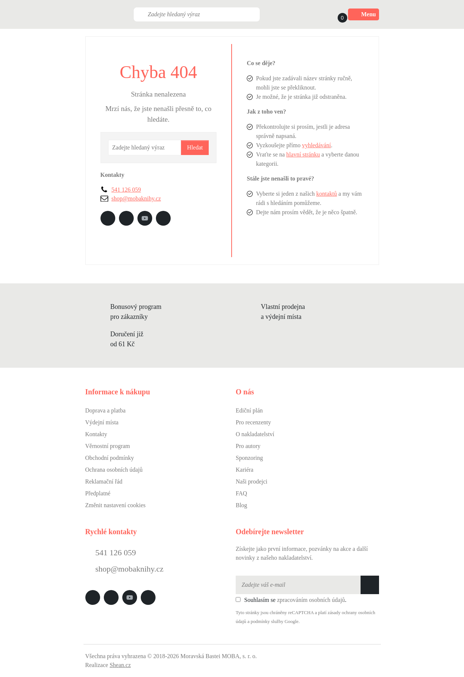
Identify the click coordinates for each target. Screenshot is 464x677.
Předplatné (97, 493)
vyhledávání (316, 145)
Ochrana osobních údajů (114, 470)
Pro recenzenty (253, 422)
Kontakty (96, 434)
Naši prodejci (251, 481)
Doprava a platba (105, 410)
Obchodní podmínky (109, 458)
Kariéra (244, 470)
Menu (363, 14)
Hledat (195, 147)
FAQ (241, 493)
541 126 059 (126, 189)
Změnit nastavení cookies (115, 505)
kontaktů (326, 194)
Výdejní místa (102, 422)
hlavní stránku (303, 154)
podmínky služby (267, 621)
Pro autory (248, 446)
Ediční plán (249, 410)
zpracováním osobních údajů (311, 600)
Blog (241, 505)
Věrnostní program (107, 446)
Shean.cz (120, 665)
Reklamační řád (104, 481)
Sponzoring (249, 458)
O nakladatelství (255, 434)
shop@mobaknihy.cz (136, 198)
